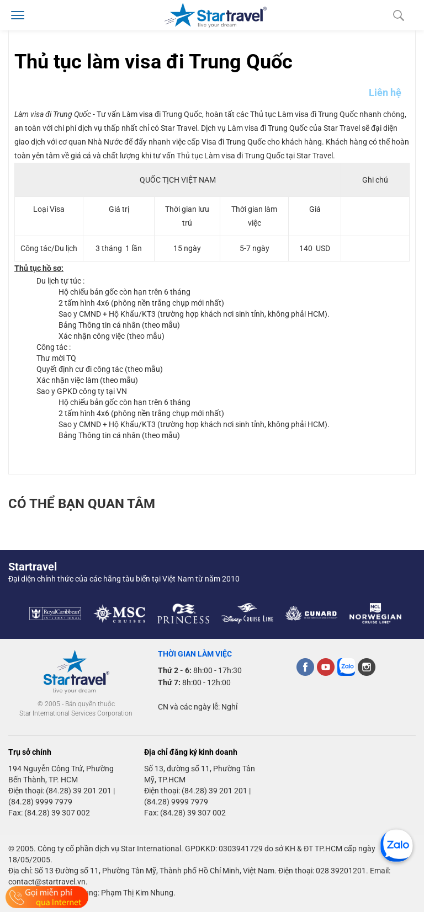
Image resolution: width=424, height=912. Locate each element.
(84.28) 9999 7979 (40, 801)
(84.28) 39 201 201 (79, 790)
